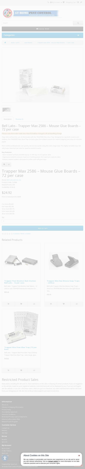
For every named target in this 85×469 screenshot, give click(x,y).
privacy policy (53, 461)
